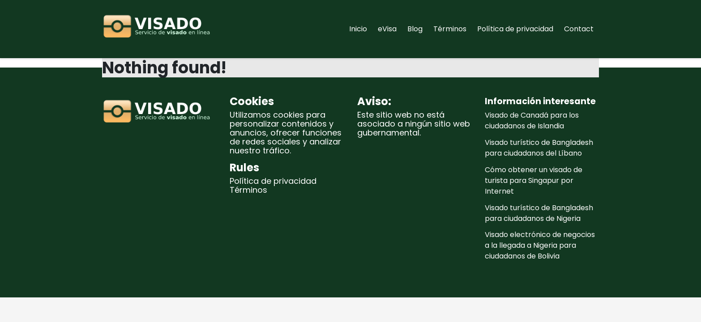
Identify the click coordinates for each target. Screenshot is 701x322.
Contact (579, 29)
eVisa (387, 29)
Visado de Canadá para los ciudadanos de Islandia (532, 120)
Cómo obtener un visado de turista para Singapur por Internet (533, 180)
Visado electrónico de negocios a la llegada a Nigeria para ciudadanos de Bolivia (540, 245)
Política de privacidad (515, 29)
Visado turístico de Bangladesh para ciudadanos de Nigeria (539, 213)
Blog (415, 29)
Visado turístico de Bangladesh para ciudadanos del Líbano (539, 147)
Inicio (358, 29)
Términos (449, 29)
